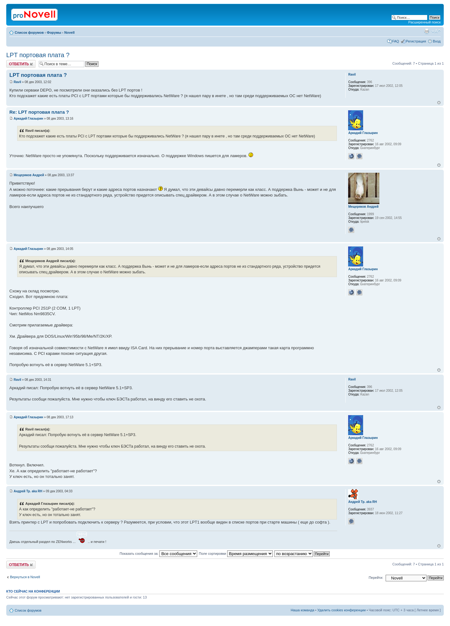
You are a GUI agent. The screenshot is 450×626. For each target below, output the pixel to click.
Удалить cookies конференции (342, 610)
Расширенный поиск (424, 22)
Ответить (21, 64)
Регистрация (416, 41)
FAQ (395, 41)
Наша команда (302, 610)
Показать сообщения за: (159, 553)
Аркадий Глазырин (28, 118)
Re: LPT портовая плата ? (39, 112)
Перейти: (376, 577)
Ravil (17, 82)
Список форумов (29, 32)
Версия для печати (426, 31)
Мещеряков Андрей (29, 175)
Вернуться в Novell (25, 577)
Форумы (54, 32)
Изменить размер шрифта (436, 31)
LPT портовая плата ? (37, 55)
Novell (69, 32)
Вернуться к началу (439, 102)
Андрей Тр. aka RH (28, 491)
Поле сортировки (235, 553)
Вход (437, 41)
